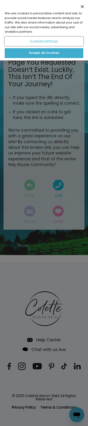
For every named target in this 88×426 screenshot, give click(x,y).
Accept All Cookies (44, 53)
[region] (44, 30)
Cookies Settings (44, 41)
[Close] (82, 6)
